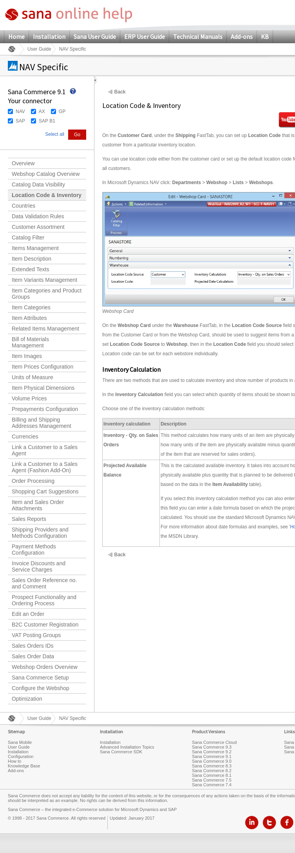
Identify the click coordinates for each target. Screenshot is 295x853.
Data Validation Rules (38, 216)
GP (62, 111)
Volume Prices (29, 398)
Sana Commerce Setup (40, 677)
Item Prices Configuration (42, 366)
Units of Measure (32, 377)
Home (16, 36)
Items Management (35, 248)
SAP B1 (47, 121)
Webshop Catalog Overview (46, 174)
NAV (20, 111)
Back (120, 92)
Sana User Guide (95, 36)
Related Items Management (45, 328)
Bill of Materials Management (30, 342)
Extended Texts (30, 269)
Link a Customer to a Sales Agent (45, 450)
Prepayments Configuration (45, 409)
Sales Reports (29, 519)
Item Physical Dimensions (43, 388)
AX (42, 111)
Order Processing (33, 481)
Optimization (27, 699)
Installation (49, 36)
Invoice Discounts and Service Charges (38, 566)
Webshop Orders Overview (45, 667)
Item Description (31, 259)
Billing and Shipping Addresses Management (41, 422)
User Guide (39, 49)
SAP (20, 121)
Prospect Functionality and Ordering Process (44, 600)
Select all (54, 134)
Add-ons (242, 36)
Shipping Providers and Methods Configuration (40, 532)
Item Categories (31, 307)
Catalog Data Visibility (38, 184)
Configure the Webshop (40, 688)
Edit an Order (28, 614)
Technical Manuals (198, 36)
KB (265, 36)
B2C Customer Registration (45, 624)
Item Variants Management (44, 280)
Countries (23, 206)
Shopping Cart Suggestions (45, 491)
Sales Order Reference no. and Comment (44, 583)
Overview (23, 163)
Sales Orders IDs (33, 646)
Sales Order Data (33, 656)
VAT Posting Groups (36, 635)
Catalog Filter (28, 237)
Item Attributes (29, 318)
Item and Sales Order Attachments (38, 505)
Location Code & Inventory (46, 195)
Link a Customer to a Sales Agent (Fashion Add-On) (45, 467)
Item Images (27, 356)
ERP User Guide (144, 36)
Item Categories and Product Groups (46, 293)
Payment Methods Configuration (34, 549)
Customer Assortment (38, 227)
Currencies (25, 436)
